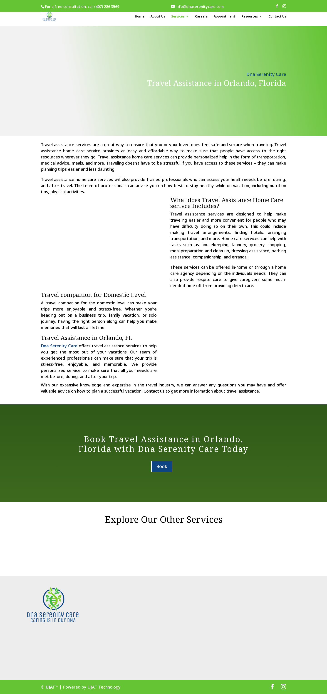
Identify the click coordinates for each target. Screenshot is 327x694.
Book (161, 466)
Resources (249, 16)
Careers (201, 16)
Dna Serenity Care (59, 345)
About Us (158, 16)
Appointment (224, 16)
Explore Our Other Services (164, 519)
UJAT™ (52, 687)
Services (177, 16)
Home (139, 16)
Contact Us (277, 16)
